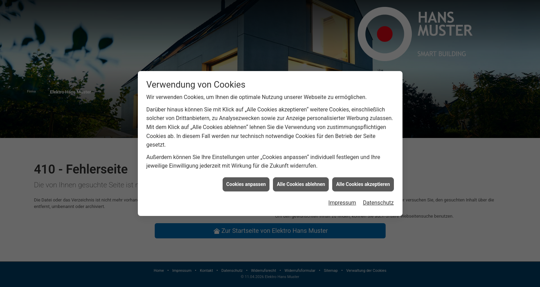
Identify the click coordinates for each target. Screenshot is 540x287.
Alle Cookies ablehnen (301, 184)
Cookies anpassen (246, 184)
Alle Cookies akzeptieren (363, 184)
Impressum (342, 202)
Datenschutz (378, 202)
